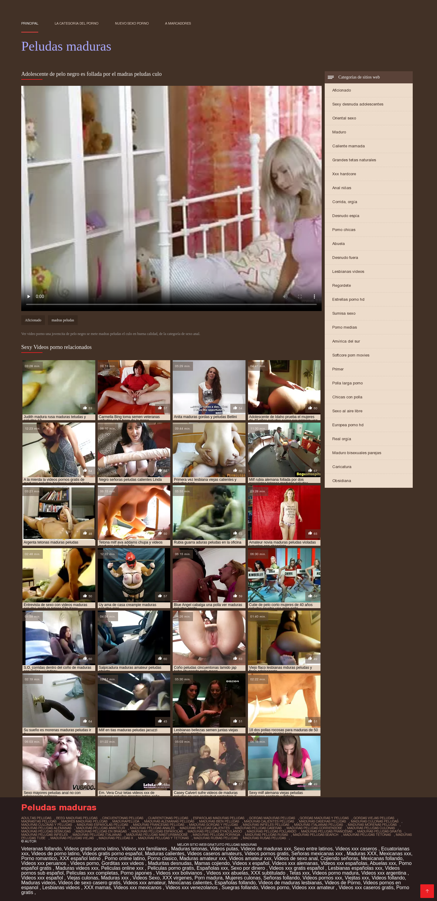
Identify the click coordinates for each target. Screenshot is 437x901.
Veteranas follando (41, 848)
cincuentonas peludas (122, 818)
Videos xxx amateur (144, 882)
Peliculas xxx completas (92, 873)
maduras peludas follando (271, 831)
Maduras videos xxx (77, 868)
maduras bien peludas (219, 821)
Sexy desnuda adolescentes (357, 104)
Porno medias (344, 327)
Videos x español (250, 863)
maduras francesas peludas (158, 824)
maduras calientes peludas (269, 821)
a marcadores (178, 23)
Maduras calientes (165, 853)
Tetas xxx (299, 873)
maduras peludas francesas (326, 831)
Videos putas (224, 848)
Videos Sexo (146, 877)
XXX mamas (97, 887)
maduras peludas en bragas (101, 831)
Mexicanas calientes (190, 882)
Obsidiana (341, 480)
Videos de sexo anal (296, 858)
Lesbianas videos (348, 271)
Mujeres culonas (243, 877)
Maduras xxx (115, 877)
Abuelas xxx (383, 863)
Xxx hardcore (344, 174)
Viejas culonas (82, 877)
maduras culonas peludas (374, 821)
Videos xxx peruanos (44, 863)
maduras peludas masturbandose (157, 834)
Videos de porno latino (55, 853)
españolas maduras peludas (218, 818)
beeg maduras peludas (76, 818)
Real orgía (341, 439)
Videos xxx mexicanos (138, 887)
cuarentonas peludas (168, 818)
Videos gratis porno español (112, 853)
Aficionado (341, 90)
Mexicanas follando (381, 858)
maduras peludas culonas (371, 828)
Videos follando (388, 877)
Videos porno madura (335, 873)
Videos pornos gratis (267, 853)
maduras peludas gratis (379, 831)
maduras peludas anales (152, 828)
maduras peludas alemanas (46, 828)
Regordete (341, 285)
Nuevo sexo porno (132, 23)
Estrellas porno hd (348, 299)
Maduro (339, 132)
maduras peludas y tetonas (163, 838)
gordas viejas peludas (374, 818)
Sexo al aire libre (347, 411)
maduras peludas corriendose (314, 828)
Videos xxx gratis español (297, 868)
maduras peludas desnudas (46, 831)
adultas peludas (36, 818)
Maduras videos (38, 882)
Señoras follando (281, 877)
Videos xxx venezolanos (192, 887)
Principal (29, 23)
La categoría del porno (76, 23)
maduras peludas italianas (97, 834)
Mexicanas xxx (395, 853)
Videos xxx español (42, 877)
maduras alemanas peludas (169, 821)
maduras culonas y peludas (46, 824)
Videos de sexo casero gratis (89, 882)
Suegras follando (240, 887)
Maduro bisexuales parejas (356, 452)
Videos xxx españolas (343, 863)
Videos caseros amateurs (214, 853)
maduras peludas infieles (44, 834)
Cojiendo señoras (339, 858)
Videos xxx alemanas (295, 863)
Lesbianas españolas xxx (355, 868)
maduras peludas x (116, 838)
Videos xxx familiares (145, 848)
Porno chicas (343, 229)
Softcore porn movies (350, 355)
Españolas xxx (212, 868)
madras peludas (63, 320)
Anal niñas (341, 188)
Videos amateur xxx (250, 858)
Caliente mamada (348, 146)
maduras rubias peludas (216, 838)
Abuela (338, 243)
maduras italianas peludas (318, 824)
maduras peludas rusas (266, 834)
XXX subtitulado (268, 873)
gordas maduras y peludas (324, 818)
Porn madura (209, 877)
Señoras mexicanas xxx (317, 853)
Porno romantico (39, 858)
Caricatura (341, 466)
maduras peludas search (315, 834)
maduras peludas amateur (100, 828)
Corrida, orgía (344, 201)
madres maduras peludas (84, 821)
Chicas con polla (347, 397)
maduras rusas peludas (264, 838)
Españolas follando (235, 882)
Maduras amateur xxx (202, 858)
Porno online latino (125, 858)
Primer (338, 369)
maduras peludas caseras (258, 828)
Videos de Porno (343, 882)
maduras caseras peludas (322, 821)
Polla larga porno (347, 383)
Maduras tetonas (189, 848)
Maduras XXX (362, 853)
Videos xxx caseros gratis (366, 887)
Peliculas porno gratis (170, 868)
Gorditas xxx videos (123, 863)
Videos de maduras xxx (266, 848)
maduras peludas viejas (72, 838)
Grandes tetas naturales (354, 160)
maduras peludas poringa (216, 834)
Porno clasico (162, 858)
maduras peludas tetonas (367, 834)
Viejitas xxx (357, 877)
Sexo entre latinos (313, 848)
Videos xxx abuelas (227, 873)
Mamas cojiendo (212, 863)
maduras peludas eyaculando (215, 831)
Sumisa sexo (343, 313)
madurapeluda (125, 821)
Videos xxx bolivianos (180, 873)
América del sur (346, 341)
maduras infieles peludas (266, 824)
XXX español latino (80, 858)
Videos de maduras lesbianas (290, 882)
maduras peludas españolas (157, 831)
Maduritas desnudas (169, 863)
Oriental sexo (344, 118)
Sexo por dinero (248, 868)
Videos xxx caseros (356, 848)
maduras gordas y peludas (213, 824)
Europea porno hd (348, 425)
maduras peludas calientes (205, 828)
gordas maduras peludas (272, 818)
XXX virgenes (177, 877)
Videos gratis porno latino (91, 848)
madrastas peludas (38, 821)
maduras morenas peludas (372, 824)
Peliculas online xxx (123, 868)
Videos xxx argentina (384, 873)
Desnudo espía (345, 215)
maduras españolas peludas (102, 824)
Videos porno (84, 863)
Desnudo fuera (345, 257)
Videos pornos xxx (322, 877)
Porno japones (136, 873)
